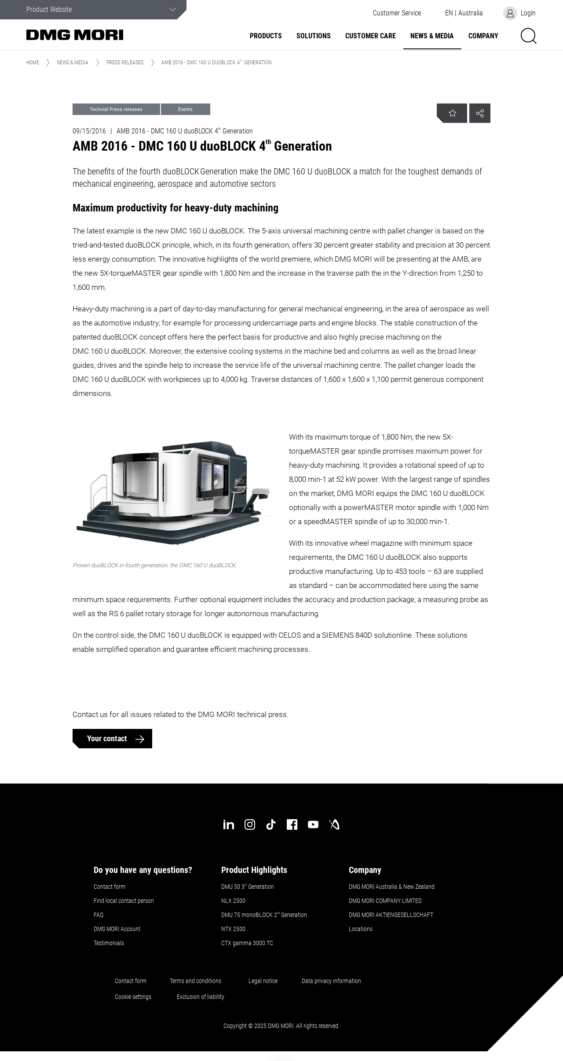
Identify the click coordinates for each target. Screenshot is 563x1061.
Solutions (313, 36)
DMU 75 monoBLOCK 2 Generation (264, 914)
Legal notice (263, 980)
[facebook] (292, 824)
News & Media (432, 36)
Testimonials (109, 942)
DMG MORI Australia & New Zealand (392, 886)
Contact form (109, 886)
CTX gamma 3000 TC (247, 942)
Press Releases (124, 62)
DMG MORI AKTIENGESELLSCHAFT (391, 914)
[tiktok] (271, 824)
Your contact (108, 738)
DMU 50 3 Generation (248, 886)
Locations (361, 928)
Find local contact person (124, 900)
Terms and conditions (195, 980)
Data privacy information (331, 980)
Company (483, 36)
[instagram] (250, 824)
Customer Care (370, 36)
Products (266, 36)
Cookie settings (134, 996)
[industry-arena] (334, 824)
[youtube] (313, 824)
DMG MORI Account (117, 928)
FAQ (98, 914)
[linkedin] (228, 824)
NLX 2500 (233, 900)
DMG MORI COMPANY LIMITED (385, 900)
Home (32, 62)
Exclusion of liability (200, 996)
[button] (396, 13)
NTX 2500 (233, 928)
